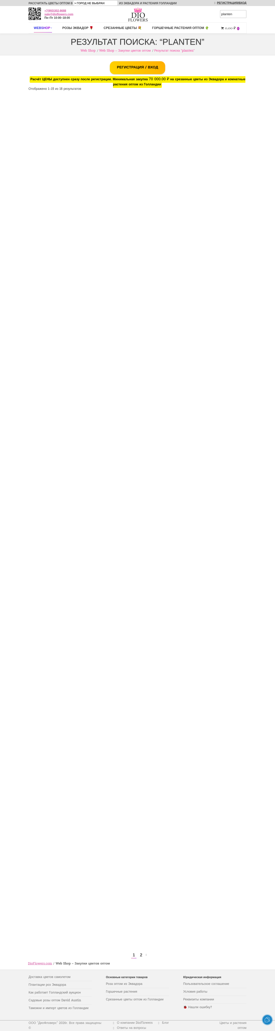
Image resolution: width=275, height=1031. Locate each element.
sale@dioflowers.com (58, 14)
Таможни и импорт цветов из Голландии (58, 1008)
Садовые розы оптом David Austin (55, 1000)
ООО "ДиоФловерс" (43, 1023)
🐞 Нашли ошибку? (197, 1007)
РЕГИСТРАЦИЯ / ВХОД (137, 67)
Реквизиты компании (198, 999)
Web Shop (88, 50)
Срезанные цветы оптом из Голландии (135, 999)
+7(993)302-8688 (55, 10)
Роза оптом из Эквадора (124, 984)
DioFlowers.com (40, 963)
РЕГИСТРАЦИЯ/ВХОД (229, 2)
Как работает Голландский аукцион (55, 992)
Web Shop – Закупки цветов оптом (125, 50)
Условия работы (195, 991)
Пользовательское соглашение (206, 984)
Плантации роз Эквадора (47, 985)
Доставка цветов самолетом (50, 977)
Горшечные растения (121, 991)
